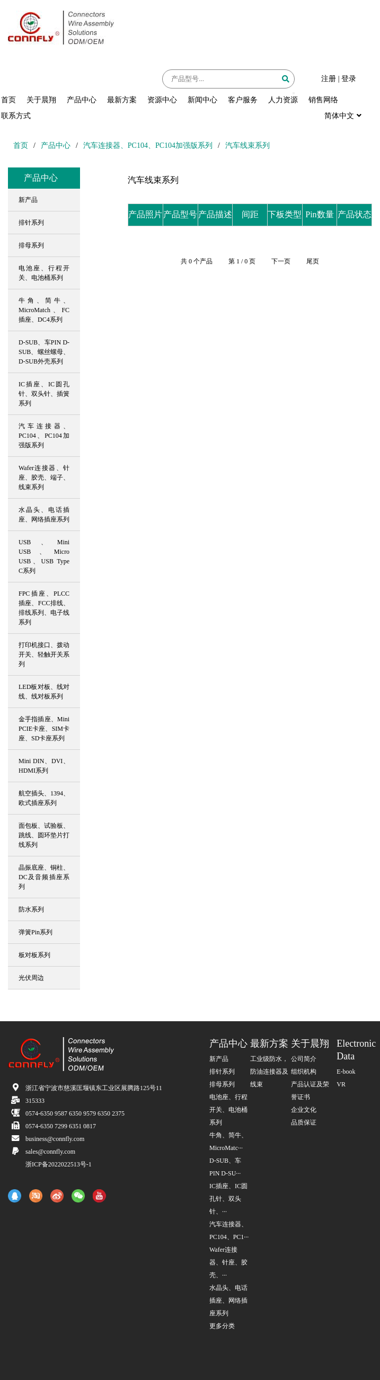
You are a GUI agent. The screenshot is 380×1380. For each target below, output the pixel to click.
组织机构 (303, 1071)
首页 (8, 100)
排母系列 (222, 1084)
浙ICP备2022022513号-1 (58, 1164)
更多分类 (222, 1326)
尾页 (312, 261)
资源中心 (162, 100)
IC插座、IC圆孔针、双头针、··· (228, 1198)
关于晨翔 (41, 100)
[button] (294, 93)
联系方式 (16, 116)
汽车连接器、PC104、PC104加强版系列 (148, 145)
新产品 (218, 1059)
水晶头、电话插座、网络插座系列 (228, 1300)
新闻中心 (202, 100)
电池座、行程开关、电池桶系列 (228, 1109)
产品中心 (81, 100)
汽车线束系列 (247, 145)
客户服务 (243, 100)
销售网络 (323, 100)
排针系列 (222, 1071)
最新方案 (122, 100)
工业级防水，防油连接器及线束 (269, 1071)
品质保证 (303, 1122)
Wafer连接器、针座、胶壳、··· (228, 1262)
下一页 (280, 261)
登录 (348, 79)
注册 (328, 79)
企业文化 (303, 1109)
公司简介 (303, 1059)
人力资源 (283, 100)
